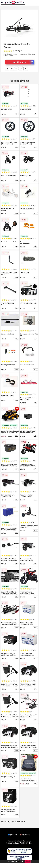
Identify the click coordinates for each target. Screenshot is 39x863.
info (16, 114)
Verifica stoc (23, 62)
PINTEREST (25, 835)
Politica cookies (25, 843)
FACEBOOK (13, 835)
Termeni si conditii (15, 841)
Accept (27, 861)
